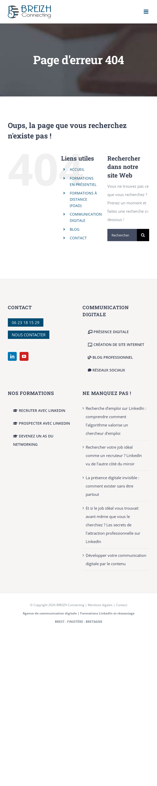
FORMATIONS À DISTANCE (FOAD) (83, 199)
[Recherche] (143, 235)
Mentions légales (100, 605)
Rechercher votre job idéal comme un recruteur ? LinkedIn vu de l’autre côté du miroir (114, 455)
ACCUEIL (77, 169)
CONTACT (78, 237)
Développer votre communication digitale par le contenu (116, 559)
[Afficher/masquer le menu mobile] (146, 11)
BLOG (74, 229)
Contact (121, 605)
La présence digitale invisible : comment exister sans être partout (112, 486)
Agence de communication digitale (50, 613)
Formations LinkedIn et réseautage (107, 613)
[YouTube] (24, 356)
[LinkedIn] (12, 356)
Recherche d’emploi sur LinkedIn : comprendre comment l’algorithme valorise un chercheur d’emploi (116, 421)
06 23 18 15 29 (25, 322)
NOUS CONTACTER (28, 334)
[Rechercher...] (122, 235)
